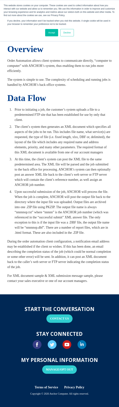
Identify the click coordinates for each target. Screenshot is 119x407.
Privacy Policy (74, 387)
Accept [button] (51, 32)
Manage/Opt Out (59, 369)
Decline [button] (67, 32)
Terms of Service (46, 387)
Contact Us (59, 318)
